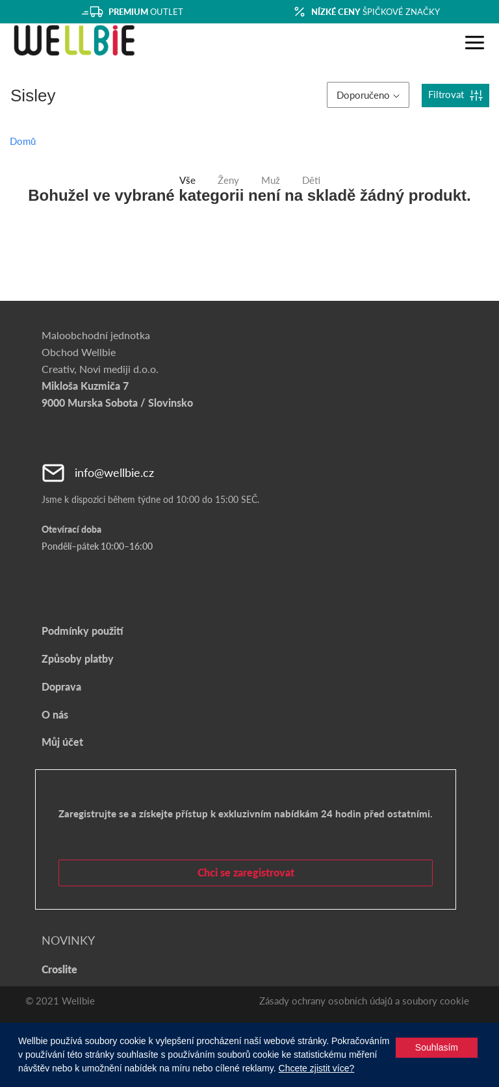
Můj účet (62, 741)
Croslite (59, 969)
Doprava (61, 686)
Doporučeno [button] (368, 95)
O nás (55, 714)
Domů (23, 141)
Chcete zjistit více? (317, 1068)
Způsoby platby (78, 658)
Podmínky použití (82, 630)
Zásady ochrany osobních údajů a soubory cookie (364, 1000)
